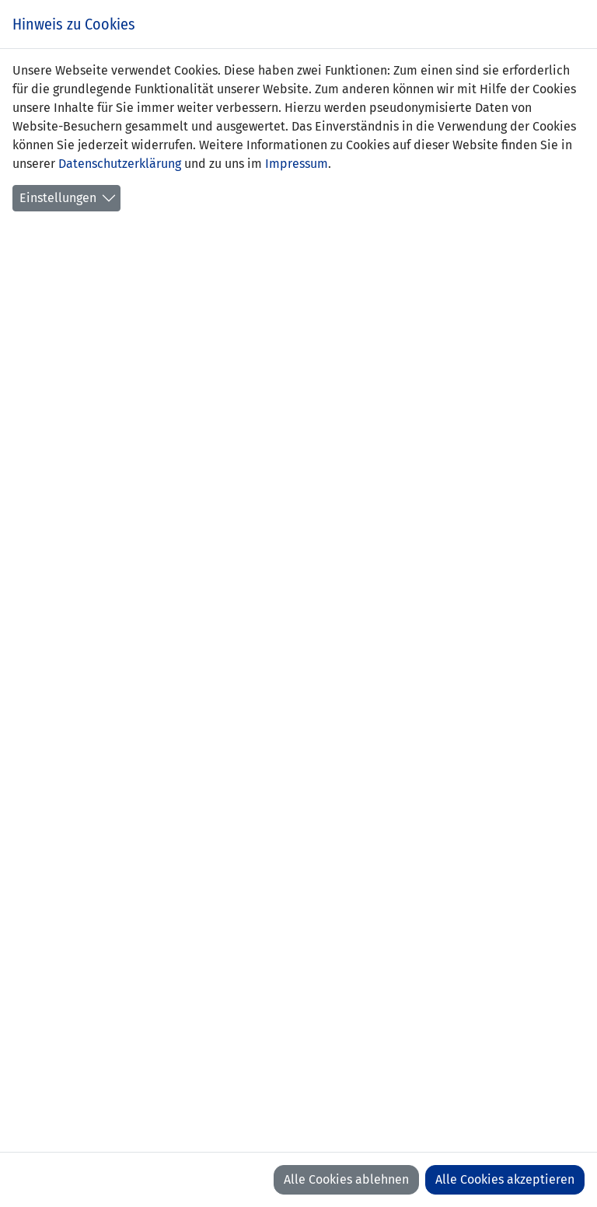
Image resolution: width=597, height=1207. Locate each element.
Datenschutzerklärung (119, 163)
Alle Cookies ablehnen (346, 1179)
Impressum (296, 163)
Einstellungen (57, 197)
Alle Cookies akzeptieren (504, 1179)
